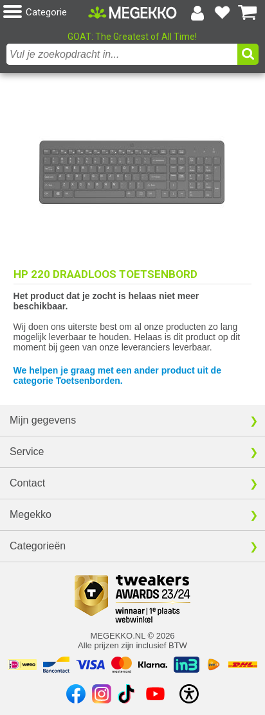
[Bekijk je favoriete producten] (222, 13)
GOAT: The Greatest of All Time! (132, 36)
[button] (45, 12)
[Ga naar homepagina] (132, 12)
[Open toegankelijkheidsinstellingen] (189, 693)
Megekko (30, 514)
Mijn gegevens (43, 420)
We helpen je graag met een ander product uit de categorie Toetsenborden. (117, 375)
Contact (27, 483)
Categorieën (38, 545)
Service (27, 451)
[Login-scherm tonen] (197, 13)
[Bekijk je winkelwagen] (248, 13)
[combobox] (121, 54)
